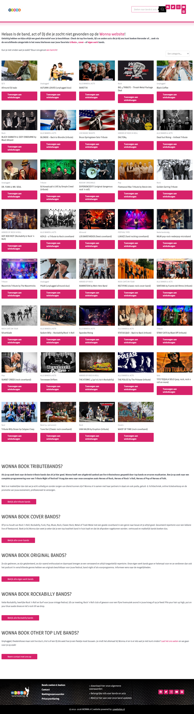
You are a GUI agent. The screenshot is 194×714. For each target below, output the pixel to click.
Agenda (66, 5)
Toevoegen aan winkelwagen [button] (15, 96)
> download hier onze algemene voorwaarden (105, 687)
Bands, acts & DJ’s (45, 6)
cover (81, 42)
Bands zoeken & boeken (53, 685)
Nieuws (113, 5)
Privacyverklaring (50, 698)
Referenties (97, 5)
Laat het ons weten (169, 641)
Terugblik (80, 5)
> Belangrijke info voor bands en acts (107, 693)
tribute (73, 42)
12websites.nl (118, 709)
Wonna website (111, 34)
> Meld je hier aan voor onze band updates (110, 698)
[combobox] (177, 53)
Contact (40, 13)
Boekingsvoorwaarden (53, 694)
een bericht (51, 50)
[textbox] (176, 53)
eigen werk (93, 42)
